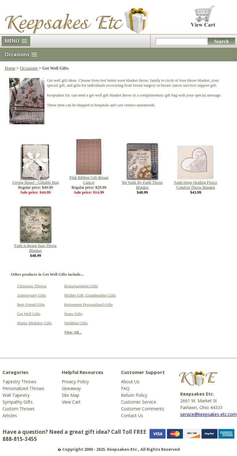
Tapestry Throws (19, 381)
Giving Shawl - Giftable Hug (35, 182)
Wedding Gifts (76, 323)
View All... (73, 332)
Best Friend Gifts (31, 304)
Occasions (29, 68)
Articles (9, 415)
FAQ (125, 388)
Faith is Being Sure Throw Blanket (35, 248)
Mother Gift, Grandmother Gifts (90, 295)
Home (10, 68)
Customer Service (138, 402)
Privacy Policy (75, 381)
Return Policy (134, 395)
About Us (130, 381)
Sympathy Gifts (17, 402)
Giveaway (71, 388)
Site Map (70, 395)
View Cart (71, 402)
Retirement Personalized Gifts (88, 304)
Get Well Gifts (28, 313)
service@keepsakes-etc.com (208, 414)
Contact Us (132, 415)
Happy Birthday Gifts (34, 323)
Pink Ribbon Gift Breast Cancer (88, 180)
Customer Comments (142, 409)
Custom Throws (18, 409)
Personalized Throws (23, 388)
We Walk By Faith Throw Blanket (142, 185)
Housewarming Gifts (81, 286)
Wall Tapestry (16, 395)
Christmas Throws (31, 286)
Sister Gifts (73, 313)
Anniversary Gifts (31, 295)
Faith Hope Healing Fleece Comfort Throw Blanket (195, 185)
